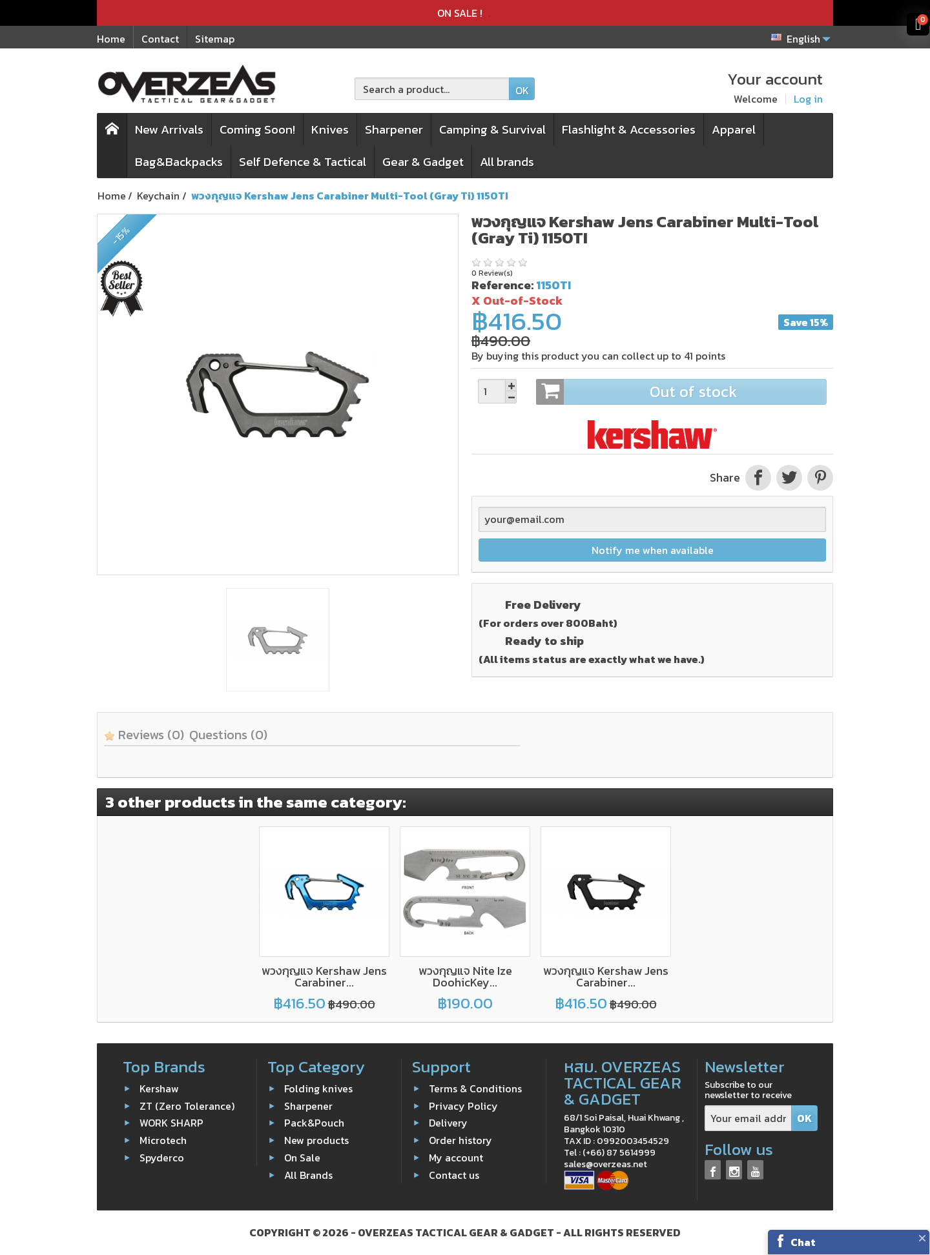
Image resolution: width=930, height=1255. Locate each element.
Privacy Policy (463, 1106)
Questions (228, 734)
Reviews (144, 734)
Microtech (163, 1140)
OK (522, 90)
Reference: (502, 285)
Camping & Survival (492, 129)
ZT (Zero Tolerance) (187, 1106)
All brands (507, 161)
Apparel (734, 129)
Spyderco (162, 1157)
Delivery (448, 1122)
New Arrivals (169, 129)
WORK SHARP (171, 1122)
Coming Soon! (257, 129)
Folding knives (318, 1088)
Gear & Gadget (423, 161)
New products (316, 1140)
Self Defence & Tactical (302, 161)
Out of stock (681, 392)
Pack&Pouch (314, 1122)
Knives (330, 129)
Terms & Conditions (475, 1088)
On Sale (302, 1157)
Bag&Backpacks (179, 161)
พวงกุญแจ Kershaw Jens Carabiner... (324, 976)
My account (456, 1157)
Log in (808, 99)
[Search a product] (432, 88)
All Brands (308, 1175)
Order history (460, 1140)
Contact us (454, 1175)
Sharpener (394, 129)
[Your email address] (748, 1118)
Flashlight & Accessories (629, 129)
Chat (803, 1242)
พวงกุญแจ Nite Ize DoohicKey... (465, 976)
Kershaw (159, 1088)
